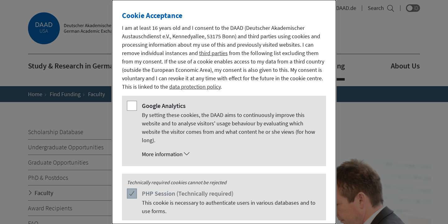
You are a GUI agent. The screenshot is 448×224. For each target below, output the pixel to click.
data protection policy (195, 86)
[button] (230, 154)
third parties (213, 53)
